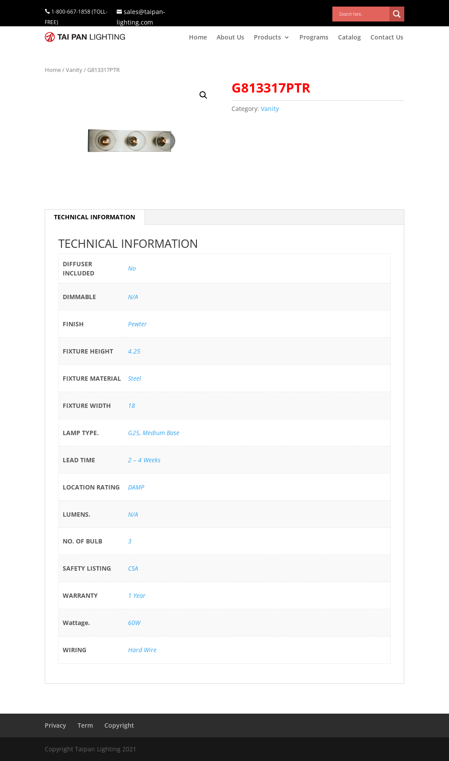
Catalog (349, 37)
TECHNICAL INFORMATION (94, 217)
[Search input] (363, 14)
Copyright (119, 725)
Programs (313, 37)
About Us (230, 37)
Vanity (74, 70)
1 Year (137, 595)
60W (134, 622)
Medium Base (161, 433)
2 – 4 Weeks (144, 460)
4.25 (134, 351)
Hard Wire (142, 650)
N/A (133, 297)
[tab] (94, 217)
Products (267, 37)
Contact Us (387, 37)
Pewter (137, 324)
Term (85, 725)
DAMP (136, 487)
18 (131, 405)
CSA (133, 568)
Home (198, 37)
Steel (134, 378)
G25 (133, 433)
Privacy (55, 725)
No (132, 268)
